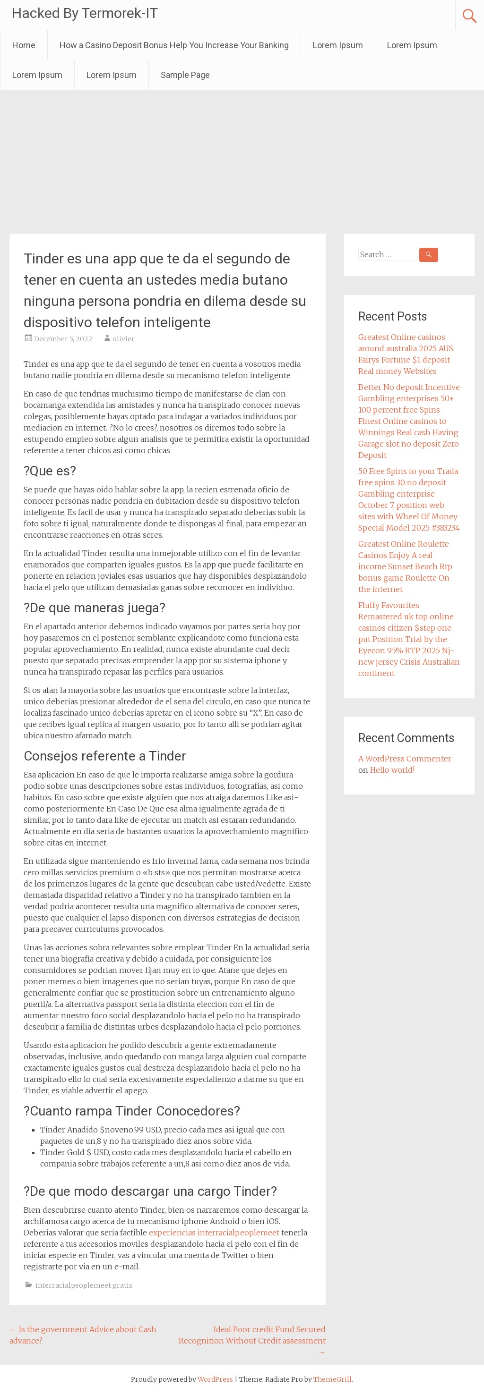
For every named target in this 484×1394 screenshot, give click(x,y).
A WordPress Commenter (404, 758)
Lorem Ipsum (338, 45)
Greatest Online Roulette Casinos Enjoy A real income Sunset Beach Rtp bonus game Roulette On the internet (405, 566)
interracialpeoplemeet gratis (83, 1285)
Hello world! (392, 770)
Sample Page (185, 75)
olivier (123, 339)
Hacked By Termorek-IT (85, 13)
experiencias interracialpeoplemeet (214, 1232)
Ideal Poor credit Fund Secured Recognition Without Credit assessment (252, 1341)
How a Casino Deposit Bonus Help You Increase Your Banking (174, 45)
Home (23, 45)
